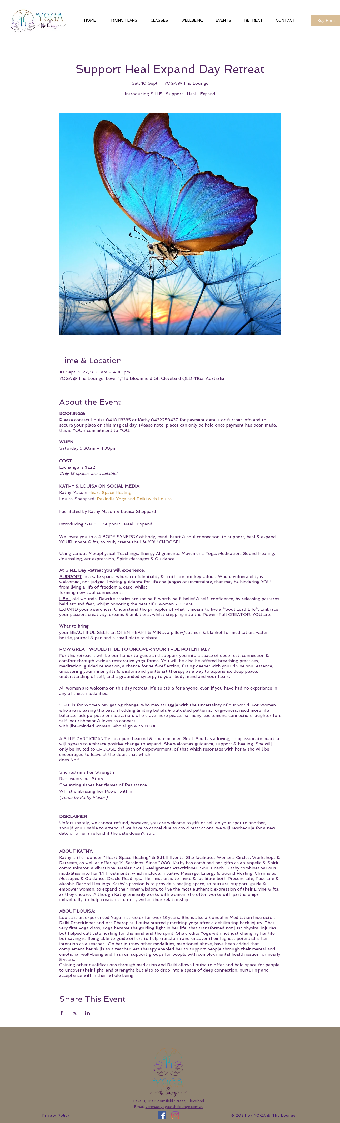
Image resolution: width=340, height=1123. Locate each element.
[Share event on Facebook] (61, 1013)
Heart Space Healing (109, 492)
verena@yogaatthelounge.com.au (174, 1107)
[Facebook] (162, 1115)
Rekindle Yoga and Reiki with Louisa (134, 498)
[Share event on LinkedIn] (87, 1013)
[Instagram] (175, 1115)
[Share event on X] (74, 1013)
